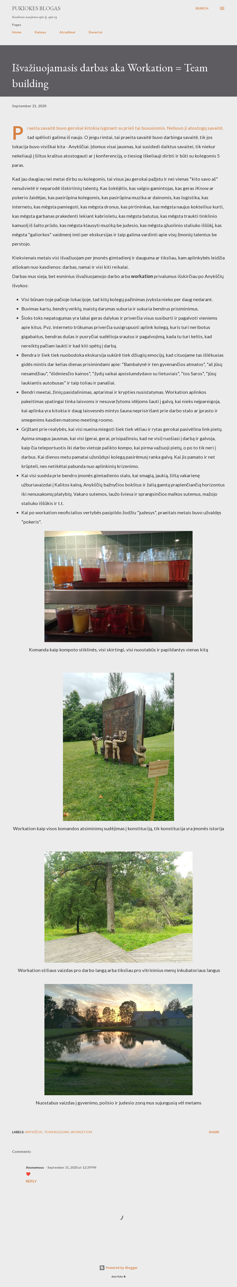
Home (16, 32)
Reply (31, 1181)
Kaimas (40, 32)
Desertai (95, 32)
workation (81, 1132)
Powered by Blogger (118, 1267)
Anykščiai (34, 1132)
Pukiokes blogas (36, 8)
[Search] (201, 8)
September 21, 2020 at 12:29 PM (71, 1167)
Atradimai (67, 32)
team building (56, 1132)
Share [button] (214, 1132)
